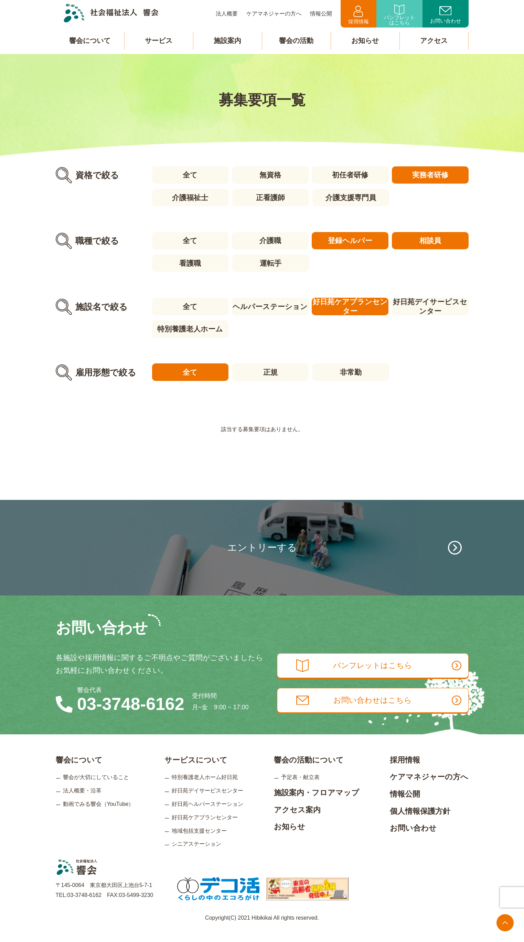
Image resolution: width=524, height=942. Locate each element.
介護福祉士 (190, 197)
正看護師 (270, 197)
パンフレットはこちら (399, 14)
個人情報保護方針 (420, 822)
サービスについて (195, 770)
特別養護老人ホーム (190, 328)
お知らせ (289, 837)
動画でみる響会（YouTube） (98, 815)
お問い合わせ (445, 15)
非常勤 (350, 371)
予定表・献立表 (300, 788)
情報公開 (405, 805)
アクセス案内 (297, 820)
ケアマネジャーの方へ (429, 788)
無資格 (270, 175)
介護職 (270, 240)
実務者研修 (431, 175)
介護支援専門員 (350, 197)
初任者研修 (350, 175)
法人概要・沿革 (82, 801)
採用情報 (358, 15)
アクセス (434, 40)
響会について (79, 770)
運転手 (270, 262)
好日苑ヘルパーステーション (207, 815)
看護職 (190, 262)
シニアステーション (196, 855)
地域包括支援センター (199, 841)
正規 (270, 371)
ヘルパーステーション (270, 305)
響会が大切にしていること (96, 788)
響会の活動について (309, 770)
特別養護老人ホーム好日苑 (205, 788)
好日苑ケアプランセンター (350, 305)
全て (189, 175)
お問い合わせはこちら (381, 712)
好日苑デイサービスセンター (430, 305)
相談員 (430, 240)
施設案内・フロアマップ (316, 803)
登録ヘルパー (350, 240)
